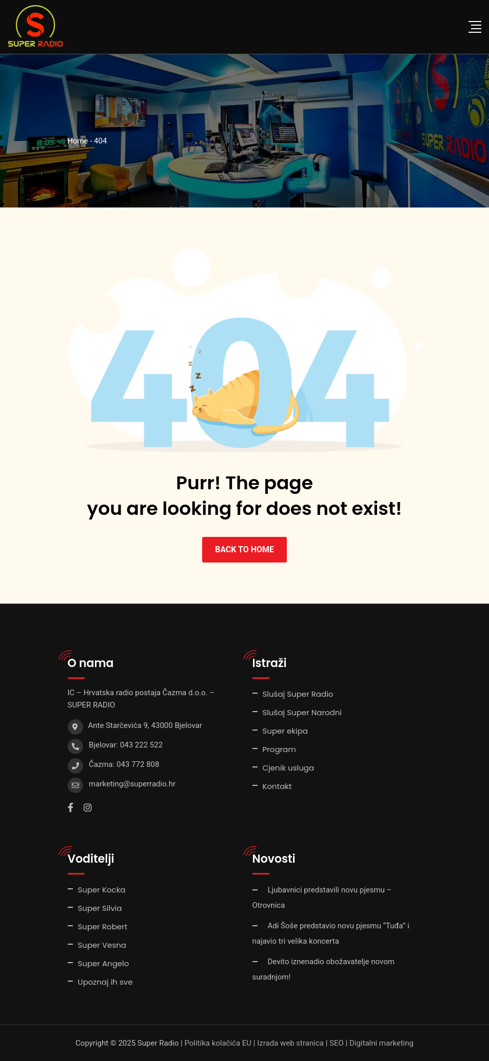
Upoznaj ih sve (105, 981)
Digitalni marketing (381, 1043)
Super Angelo (103, 963)
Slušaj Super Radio (298, 694)
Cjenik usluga (289, 767)
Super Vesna (102, 945)
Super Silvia (100, 908)
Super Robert (103, 926)
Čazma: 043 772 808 (124, 764)
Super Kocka (102, 889)
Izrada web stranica (290, 1043)
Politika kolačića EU (217, 1043)
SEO (336, 1043)
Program (279, 749)
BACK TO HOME (244, 549)
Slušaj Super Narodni (302, 712)
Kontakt (277, 786)
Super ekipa (285, 730)
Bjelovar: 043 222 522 (126, 745)
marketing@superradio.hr (132, 783)
